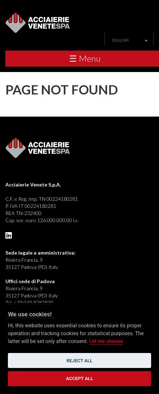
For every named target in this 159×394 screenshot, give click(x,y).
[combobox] (129, 40)
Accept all (79, 378)
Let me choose (106, 341)
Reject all (80, 360)
